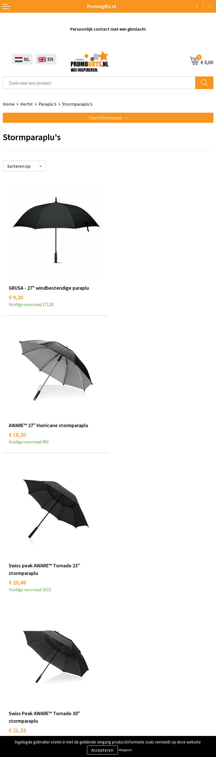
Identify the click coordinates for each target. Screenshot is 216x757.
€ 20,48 (17, 443)
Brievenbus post (18, 630)
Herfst (26, 104)
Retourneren (123, 639)
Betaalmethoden (127, 630)
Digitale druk (15, 647)
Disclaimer (13, 718)
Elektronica (14, 639)
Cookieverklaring (19, 701)
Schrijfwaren (15, 613)
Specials (11, 664)
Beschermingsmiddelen (25, 621)
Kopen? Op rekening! (131, 510)
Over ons (119, 501)
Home (9, 104)
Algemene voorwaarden (25, 692)
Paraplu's (48, 104)
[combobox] (99, 82)
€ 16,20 (122, 296)
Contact (119, 613)
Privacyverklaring (19, 710)
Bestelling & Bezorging (133, 621)
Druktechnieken (126, 518)
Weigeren (125, 750)
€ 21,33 (122, 443)
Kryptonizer (14, 656)
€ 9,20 (16, 296)
